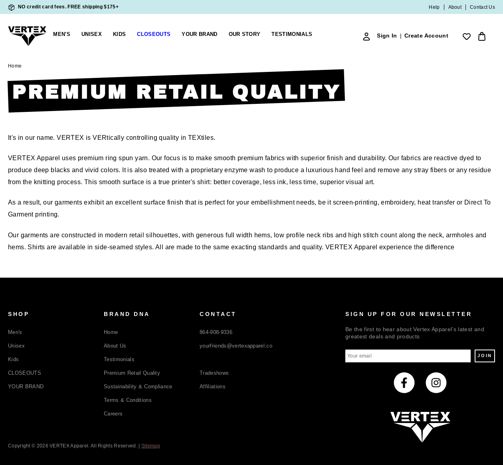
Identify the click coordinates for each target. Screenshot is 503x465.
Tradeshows (214, 373)
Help (434, 7)
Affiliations (213, 386)
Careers (113, 413)
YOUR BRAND (26, 386)
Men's (61, 34)
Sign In (387, 36)
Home (111, 332)
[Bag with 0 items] (480, 36)
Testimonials (291, 34)
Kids (119, 34)
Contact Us (482, 7)
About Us (115, 345)
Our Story (245, 34)
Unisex (91, 34)
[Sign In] (366, 36)
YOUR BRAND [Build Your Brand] (199, 34)
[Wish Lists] (466, 36)
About (455, 7)
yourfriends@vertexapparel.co (236, 345)
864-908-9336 (216, 332)
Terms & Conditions (128, 400)
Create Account (426, 36)
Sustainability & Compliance (138, 386)
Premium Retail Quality (132, 373)
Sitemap (150, 446)
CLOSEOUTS (24, 373)
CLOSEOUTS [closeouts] (153, 34)
